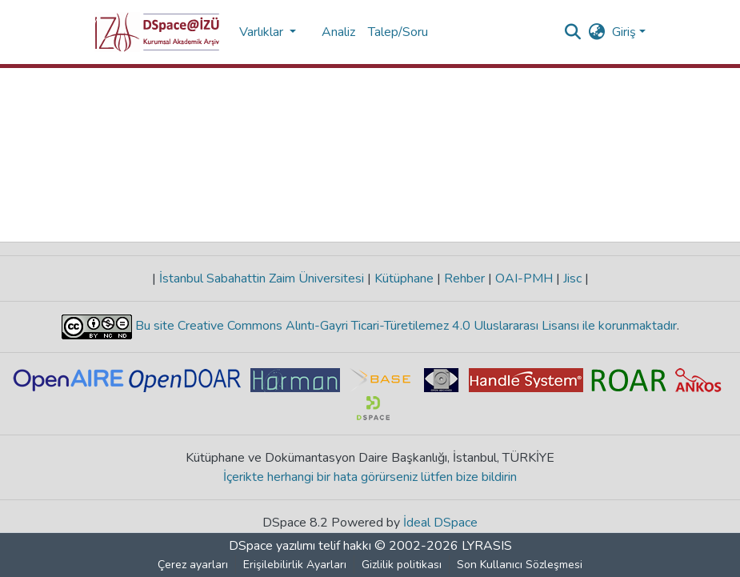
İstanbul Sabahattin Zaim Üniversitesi (261, 278)
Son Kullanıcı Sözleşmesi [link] (519, 564)
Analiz (338, 32)
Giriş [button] (625, 32)
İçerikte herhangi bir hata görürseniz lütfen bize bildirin (370, 477)
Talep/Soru (398, 32)
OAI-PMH (524, 278)
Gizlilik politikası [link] (402, 564)
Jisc (572, 278)
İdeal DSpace (440, 522)
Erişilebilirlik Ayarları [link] (294, 564)
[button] (157, 32)
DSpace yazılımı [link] (272, 546)
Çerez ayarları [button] (193, 564)
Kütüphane (404, 278)
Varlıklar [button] (262, 32)
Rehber (464, 278)
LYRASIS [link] (487, 546)
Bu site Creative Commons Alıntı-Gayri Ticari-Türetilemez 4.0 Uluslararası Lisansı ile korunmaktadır (404, 326)
